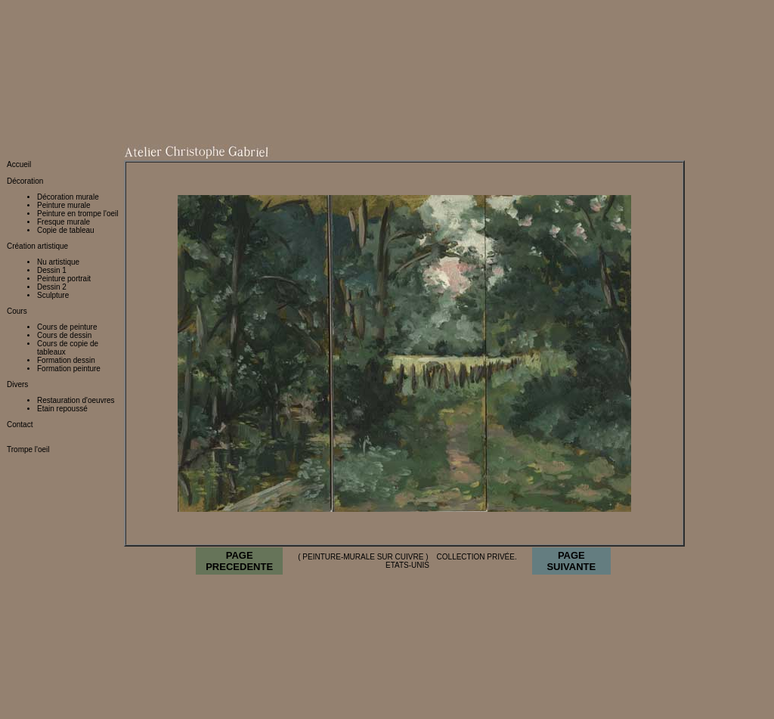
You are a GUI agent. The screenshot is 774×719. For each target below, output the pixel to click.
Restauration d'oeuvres (76, 313)
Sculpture (53, 208)
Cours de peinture (67, 240)
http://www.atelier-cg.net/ (51, 567)
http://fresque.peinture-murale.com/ (69, 642)
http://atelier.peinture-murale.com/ (67, 659)
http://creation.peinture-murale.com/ (70, 625)
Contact (20, 337)
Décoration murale (68, 110)
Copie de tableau (65, 143)
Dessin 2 (52, 200)
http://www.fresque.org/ (48, 609)
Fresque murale (63, 135)
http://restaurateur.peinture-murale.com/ (78, 667)
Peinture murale (64, 118)
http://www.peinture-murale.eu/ (61, 601)
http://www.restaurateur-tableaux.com (69, 709)
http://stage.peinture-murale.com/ (65, 650)
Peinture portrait (64, 191)
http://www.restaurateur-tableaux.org (67, 684)
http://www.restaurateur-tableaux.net (67, 692)
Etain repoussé (62, 322)
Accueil (19, 77)
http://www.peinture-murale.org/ (63, 592)
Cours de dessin (64, 248)
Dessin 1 (52, 183)
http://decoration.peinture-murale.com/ (75, 634)
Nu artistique (58, 175)
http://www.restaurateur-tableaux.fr (64, 700)
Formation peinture (69, 281)
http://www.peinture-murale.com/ (64, 576)
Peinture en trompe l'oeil (78, 126)
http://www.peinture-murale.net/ (62, 584)
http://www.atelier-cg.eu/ (49, 559)
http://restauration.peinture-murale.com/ (78, 617)
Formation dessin (66, 273)
